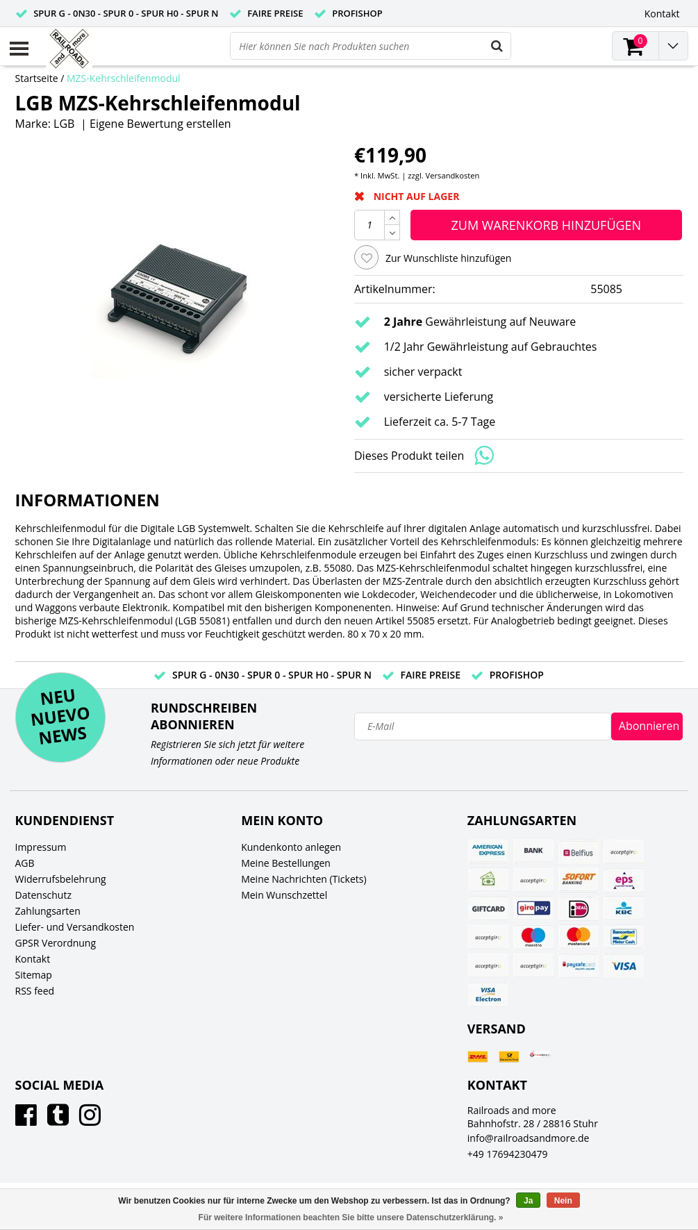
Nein (563, 1201)
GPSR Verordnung (56, 942)
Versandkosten (453, 175)
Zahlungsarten (48, 910)
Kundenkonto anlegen (291, 847)
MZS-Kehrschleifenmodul (124, 78)
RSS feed (35, 990)
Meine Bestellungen (286, 863)
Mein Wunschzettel (284, 894)
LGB (63, 123)
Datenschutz (43, 894)
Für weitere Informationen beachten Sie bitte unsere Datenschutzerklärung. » (351, 1217)
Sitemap (33, 974)
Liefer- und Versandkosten (75, 926)
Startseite (36, 78)
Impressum (41, 847)
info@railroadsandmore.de (528, 1138)
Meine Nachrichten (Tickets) (303, 879)
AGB (25, 863)
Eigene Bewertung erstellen (160, 123)
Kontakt (33, 958)
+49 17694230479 (507, 1154)
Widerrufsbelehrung (60, 879)
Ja (528, 1201)
